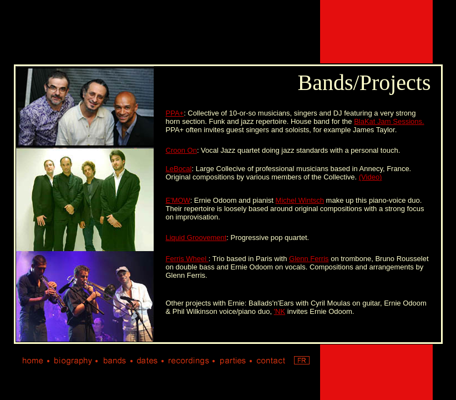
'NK (280, 311)
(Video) (370, 177)
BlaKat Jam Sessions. (389, 121)
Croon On (181, 150)
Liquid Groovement (196, 237)
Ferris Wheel (187, 258)
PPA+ (175, 113)
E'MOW (178, 200)
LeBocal (179, 168)
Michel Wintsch (300, 200)
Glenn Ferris (309, 258)
